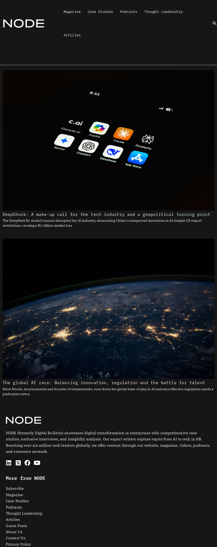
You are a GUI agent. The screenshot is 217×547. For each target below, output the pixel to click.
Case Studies (100, 11)
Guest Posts (16, 525)
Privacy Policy (18, 544)
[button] (215, 23)
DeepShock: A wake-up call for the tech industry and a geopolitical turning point (106, 214)
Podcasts (128, 11)
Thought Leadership (163, 11)
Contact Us (15, 538)
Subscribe (15, 488)
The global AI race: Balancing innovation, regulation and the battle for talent (104, 382)
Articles (72, 35)
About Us (14, 531)
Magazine (72, 11)
